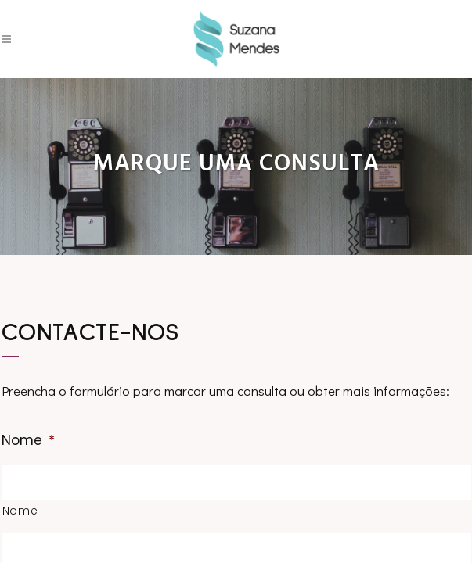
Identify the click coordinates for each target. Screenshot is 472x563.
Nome (28, 440)
